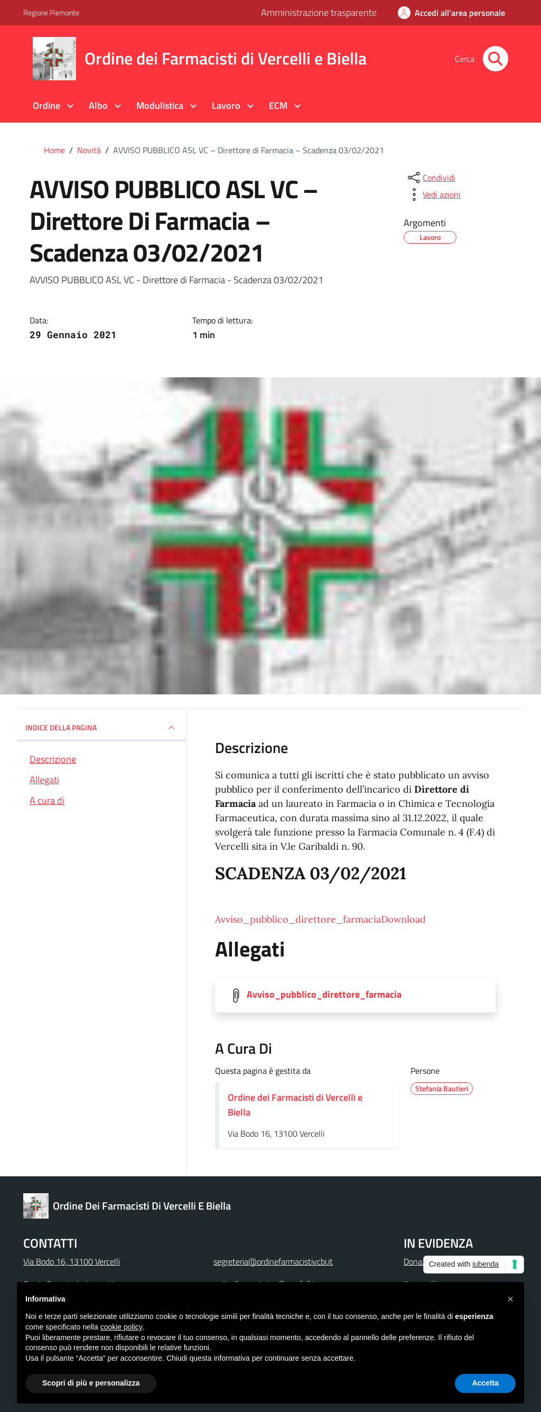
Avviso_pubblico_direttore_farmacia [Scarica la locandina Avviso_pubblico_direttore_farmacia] (324, 994)
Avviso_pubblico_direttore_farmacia (298, 919)
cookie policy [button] (121, 1327)
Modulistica (159, 105)
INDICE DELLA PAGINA (101, 727)
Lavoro (226, 105)
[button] (510, 1298)
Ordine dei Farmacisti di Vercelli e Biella (295, 1104)
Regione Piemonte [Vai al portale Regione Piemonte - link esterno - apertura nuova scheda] (51, 12)
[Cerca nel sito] (495, 58)
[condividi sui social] (431, 177)
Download (403, 919)
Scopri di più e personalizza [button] (90, 1383)
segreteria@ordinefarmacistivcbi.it (273, 1261)
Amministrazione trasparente (319, 12)
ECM (278, 105)
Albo (98, 105)
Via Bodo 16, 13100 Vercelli (71, 1261)
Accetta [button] (485, 1383)
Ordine (46, 105)
